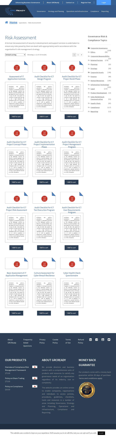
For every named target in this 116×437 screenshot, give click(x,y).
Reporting (105, 11)
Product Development (99, 93)
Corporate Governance (99, 48)
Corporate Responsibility (100, 56)
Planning (94, 64)
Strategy (94, 68)
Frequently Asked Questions (27, 342)
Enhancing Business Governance (28, 2)
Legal (93, 89)
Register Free (86, 2)
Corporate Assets (97, 72)
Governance (41, 11)
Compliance (94, 11)
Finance (94, 76)
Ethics (93, 52)
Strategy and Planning (56, 11)
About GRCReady (53, 2)
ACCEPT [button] (101, 433)
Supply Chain (95, 103)
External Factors (97, 60)
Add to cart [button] (16, 116)
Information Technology (100, 85)
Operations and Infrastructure (77, 11)
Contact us (70, 2)
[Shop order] (15, 54)
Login (104, 2)
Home (13, 22)
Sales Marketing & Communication (97, 98)
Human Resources (97, 81)
